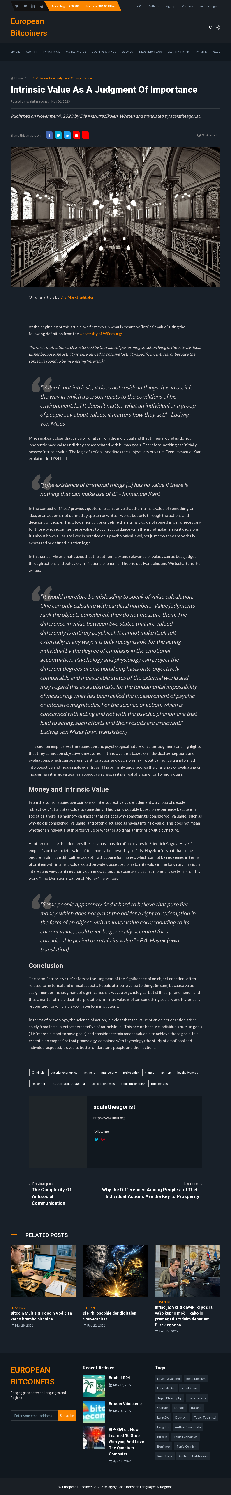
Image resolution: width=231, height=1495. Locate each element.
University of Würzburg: (101, 333)
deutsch (181, 1417)
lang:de (163, 1417)
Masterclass (150, 52)
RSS (139, 6)
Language (51, 52)
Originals (38, 1072)
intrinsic (89, 1072)
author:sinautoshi (188, 1427)
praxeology (109, 1072)
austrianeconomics (64, 1072)
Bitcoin (162, 1437)
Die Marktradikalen (77, 297)
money (149, 1072)
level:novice (166, 1388)
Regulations (178, 52)
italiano (196, 1408)
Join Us (201, 52)
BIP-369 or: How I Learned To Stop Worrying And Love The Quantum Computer (126, 1441)
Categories (76, 52)
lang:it (179, 1408)
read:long (164, 1456)
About (31, 52)
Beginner (163, 1446)
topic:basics (159, 1083)
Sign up (170, 6)
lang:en (166, 1072)
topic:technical (205, 1417)
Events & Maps (104, 52)
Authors (153, 6)
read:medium (196, 1378)
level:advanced (187, 1072)
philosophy (131, 1072)
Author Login (208, 6)
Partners (187, 6)
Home (15, 52)
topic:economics (103, 1083)
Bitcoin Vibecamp (125, 1403)
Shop (217, 52)
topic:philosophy (133, 1083)
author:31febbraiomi (193, 1456)
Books (128, 52)
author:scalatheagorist (69, 1083)
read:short (39, 1083)
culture (162, 1408)
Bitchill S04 (119, 1377)
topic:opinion (186, 1446)
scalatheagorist (37, 101)
